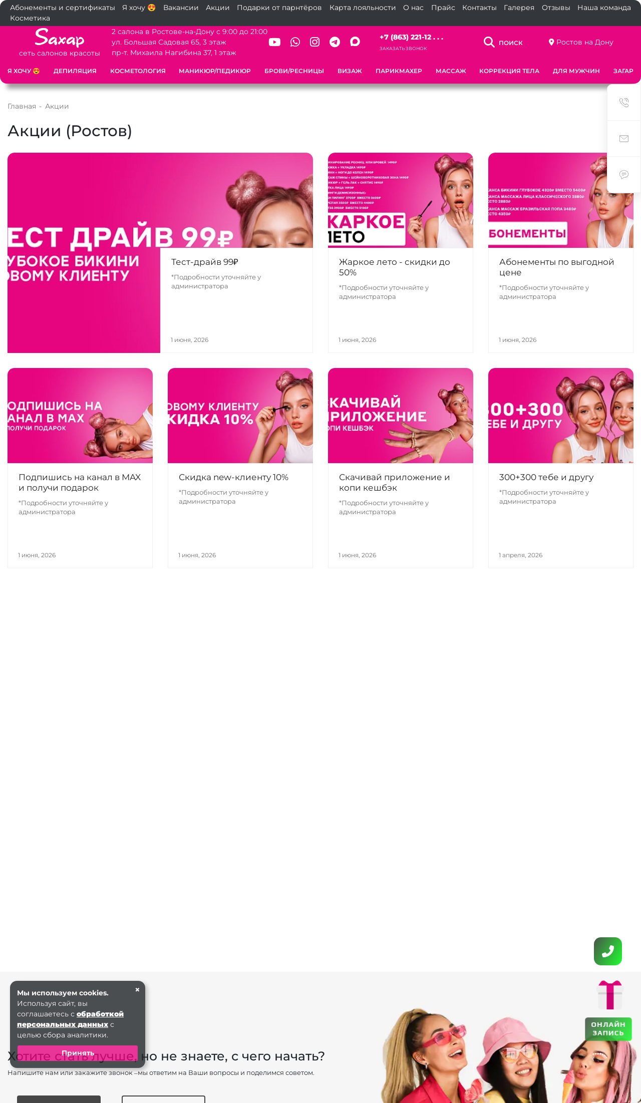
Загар (623, 71)
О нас (413, 7)
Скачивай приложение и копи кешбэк (394, 482)
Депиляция (75, 71)
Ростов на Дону (584, 42)
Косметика (30, 18)
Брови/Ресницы (294, 71)
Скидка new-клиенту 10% (233, 477)
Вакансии (181, 7)
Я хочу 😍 (139, 7)
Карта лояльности (363, 7)
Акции (218, 7)
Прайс (443, 7)
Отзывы (556, 7)
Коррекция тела (509, 71)
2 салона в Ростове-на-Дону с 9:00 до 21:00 (189, 31)
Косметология (138, 71)
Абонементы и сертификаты (62, 7)
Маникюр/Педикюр (215, 71)
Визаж (350, 71)
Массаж (451, 71)
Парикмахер (399, 71)
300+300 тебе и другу (546, 477)
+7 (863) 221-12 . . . (411, 37)
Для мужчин (576, 71)
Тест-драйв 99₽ (204, 262)
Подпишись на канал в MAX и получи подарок (80, 482)
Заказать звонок (403, 48)
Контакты (479, 7)
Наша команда (604, 7)
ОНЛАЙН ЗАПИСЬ (608, 1028)
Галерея (519, 7)
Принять (78, 1052)
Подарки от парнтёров (279, 7)
